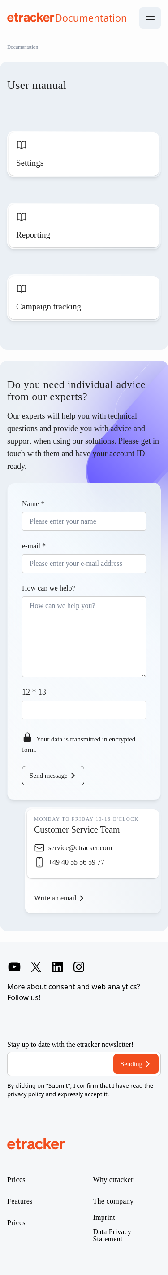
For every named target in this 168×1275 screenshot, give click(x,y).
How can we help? (48, 588)
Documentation (22, 46)
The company (113, 1201)
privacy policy (25, 1094)
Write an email (55, 898)
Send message (49, 775)
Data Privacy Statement (112, 1235)
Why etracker (113, 1179)
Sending (131, 1064)
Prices (16, 1179)
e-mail (34, 546)
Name (33, 503)
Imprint (104, 1217)
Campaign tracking (48, 306)
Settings (29, 163)
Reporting (33, 234)
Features (20, 1201)
